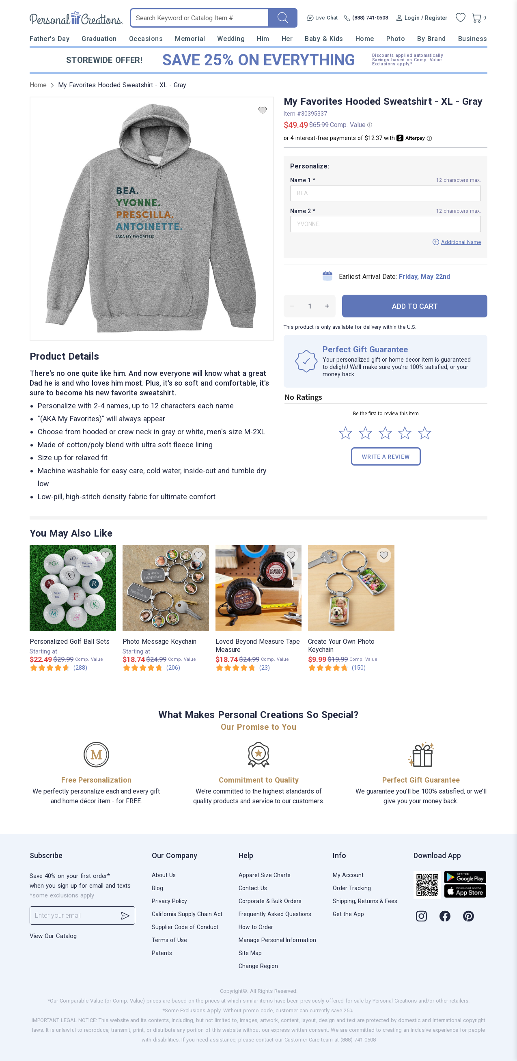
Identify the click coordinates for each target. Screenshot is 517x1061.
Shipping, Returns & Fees (365, 901)
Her (287, 39)
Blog (157, 888)
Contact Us (253, 888)
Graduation (99, 39)
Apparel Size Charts (265, 875)
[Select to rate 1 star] (345, 433)
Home (364, 39)
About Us (164, 875)
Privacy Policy (169, 901)
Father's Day (49, 39)
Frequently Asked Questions (275, 914)
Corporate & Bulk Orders (270, 901)
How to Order (256, 927)
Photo (395, 39)
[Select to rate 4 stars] (405, 433)
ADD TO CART (415, 306)
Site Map (250, 953)
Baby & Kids (324, 39)
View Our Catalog (53, 936)
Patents (162, 953)
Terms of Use (169, 940)
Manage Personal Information (277, 940)
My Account (348, 875)
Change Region (258, 966)
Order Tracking (352, 888)
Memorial (190, 39)
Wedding (231, 39)
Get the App (348, 914)
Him (263, 39)
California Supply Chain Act (187, 914)
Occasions (146, 39)
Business (472, 39)
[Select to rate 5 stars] (425, 433)
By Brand (431, 39)
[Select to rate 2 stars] (365, 433)
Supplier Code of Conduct (185, 927)
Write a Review (386, 456)
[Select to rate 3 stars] (385, 433)
